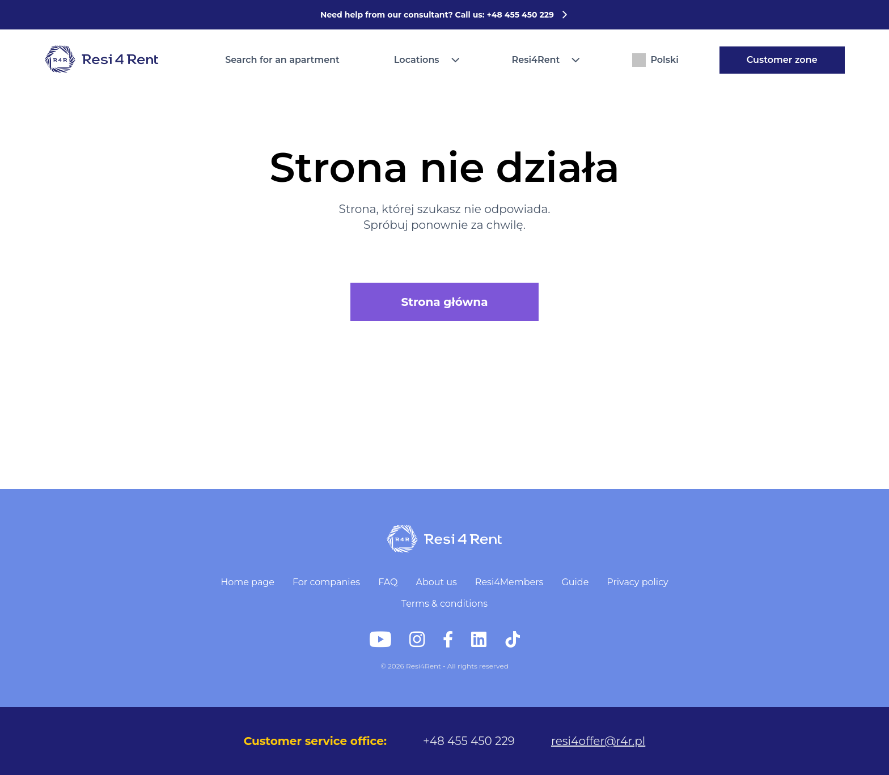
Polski (655, 60)
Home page (247, 582)
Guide (575, 582)
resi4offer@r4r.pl (598, 741)
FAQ (387, 582)
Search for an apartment (282, 59)
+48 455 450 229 (469, 741)
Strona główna (444, 302)
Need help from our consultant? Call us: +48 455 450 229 (444, 15)
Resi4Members (509, 582)
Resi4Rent (536, 59)
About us (436, 582)
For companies (326, 582)
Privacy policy (637, 582)
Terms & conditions (444, 603)
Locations (416, 59)
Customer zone (782, 59)
